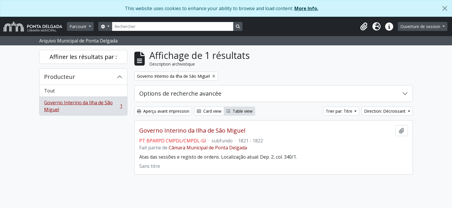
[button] (363, 26)
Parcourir (78, 26)
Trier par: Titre (339, 111)
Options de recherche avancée (180, 93)
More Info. (306, 8)
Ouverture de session (420, 26)
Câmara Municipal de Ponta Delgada (208, 147)
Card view (209, 111)
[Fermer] (445, 8)
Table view (239, 111)
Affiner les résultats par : (83, 57)
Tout (49, 91)
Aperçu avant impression (163, 111)
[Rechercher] (172, 26)
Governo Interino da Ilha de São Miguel (83, 106)
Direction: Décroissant (385, 111)
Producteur (59, 77)
